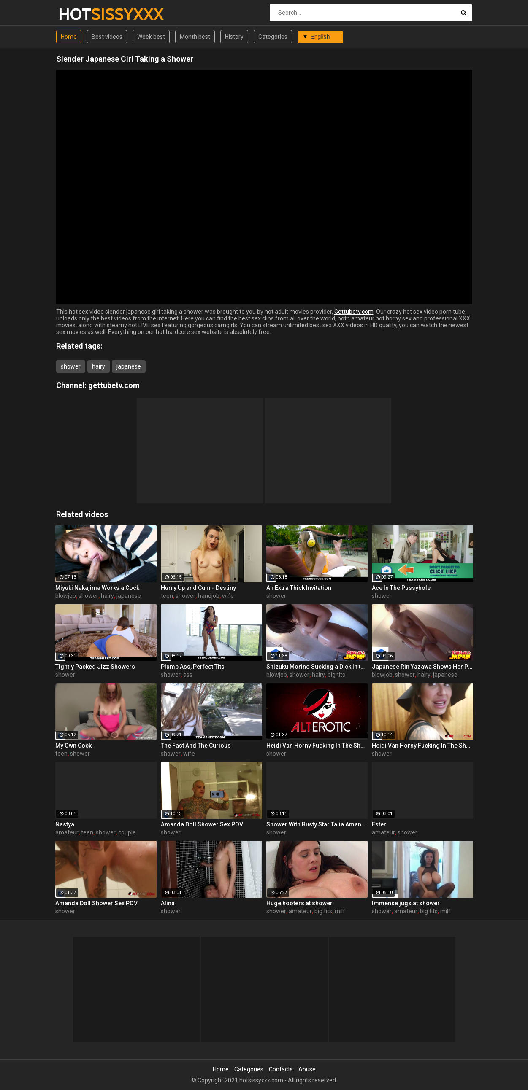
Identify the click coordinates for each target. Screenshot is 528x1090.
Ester (379, 824)
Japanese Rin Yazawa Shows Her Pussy (422, 666)
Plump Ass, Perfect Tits (193, 666)
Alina (168, 903)
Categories (272, 36)
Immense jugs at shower (406, 903)
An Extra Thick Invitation (298, 587)
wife (228, 595)
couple (127, 832)
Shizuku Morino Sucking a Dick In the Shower (317, 666)
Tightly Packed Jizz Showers (95, 666)
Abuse (307, 1069)
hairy (98, 366)
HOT (80, 14)
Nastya (64, 824)
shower (71, 366)
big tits (336, 674)
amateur (67, 832)
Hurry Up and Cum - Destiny (198, 587)
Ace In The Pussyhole (401, 587)
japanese (128, 366)
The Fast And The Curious (196, 745)
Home (69, 36)
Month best (195, 36)
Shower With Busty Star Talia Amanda (317, 824)
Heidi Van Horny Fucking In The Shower (317, 745)
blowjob (65, 595)
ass (187, 674)
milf (340, 911)
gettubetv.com (114, 385)
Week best (151, 36)
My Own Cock (73, 745)
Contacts (281, 1069)
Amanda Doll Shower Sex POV (202, 824)
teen (167, 595)
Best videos (107, 36)
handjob (208, 595)
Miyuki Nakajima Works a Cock (97, 587)
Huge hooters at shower (299, 903)
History (234, 36)
